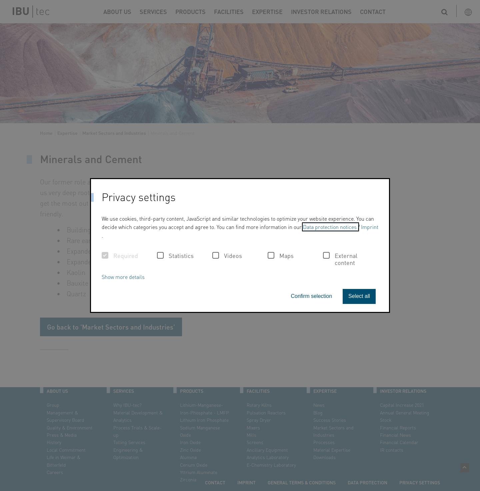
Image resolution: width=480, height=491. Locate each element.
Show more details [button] (123, 276)
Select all (359, 296)
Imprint (369, 226)
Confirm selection (311, 296)
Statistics (175, 255)
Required (120, 255)
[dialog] (240, 245)
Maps (281, 255)
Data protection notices (330, 226)
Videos (227, 255)
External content (340, 259)
